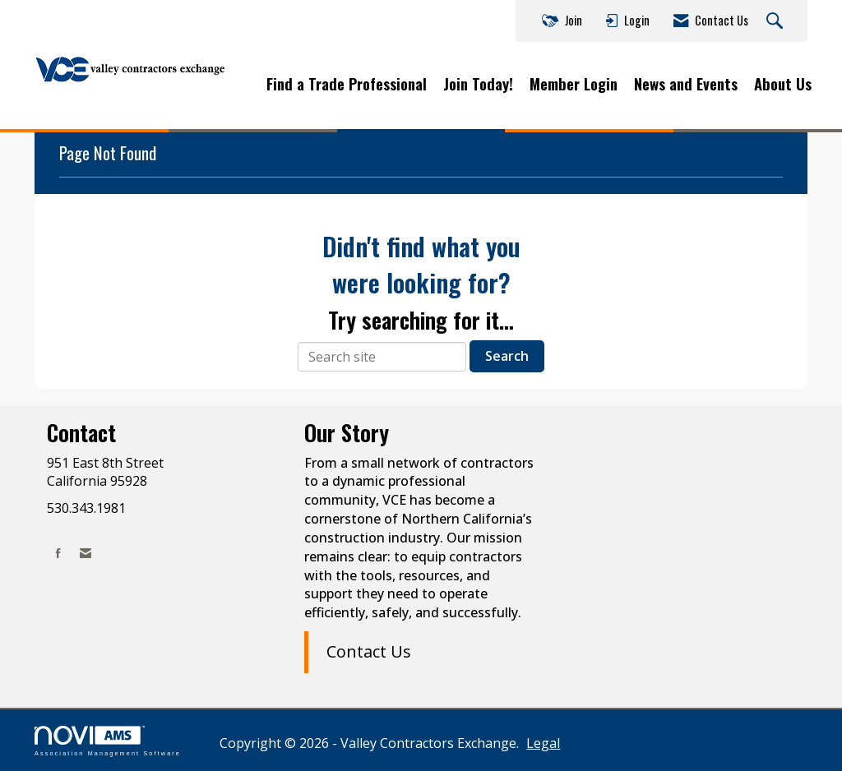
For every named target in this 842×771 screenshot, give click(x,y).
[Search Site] (776, 21)
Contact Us (368, 651)
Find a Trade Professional (346, 84)
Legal (543, 743)
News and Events (686, 84)
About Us (783, 84)
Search (507, 356)
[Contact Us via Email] (85, 552)
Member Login (574, 84)
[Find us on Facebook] (58, 552)
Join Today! (478, 84)
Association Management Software (108, 741)
